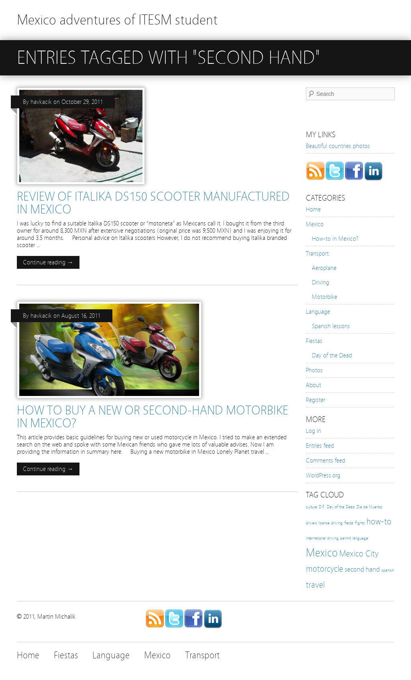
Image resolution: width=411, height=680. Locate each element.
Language (318, 311)
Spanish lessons (331, 326)
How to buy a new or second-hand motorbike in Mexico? (152, 416)
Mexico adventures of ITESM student (117, 20)
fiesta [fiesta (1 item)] (348, 523)
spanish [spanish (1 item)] (387, 570)
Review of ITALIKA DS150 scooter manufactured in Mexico (153, 203)
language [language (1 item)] (360, 538)
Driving (320, 282)
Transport (317, 253)
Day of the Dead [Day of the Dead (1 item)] (341, 507)
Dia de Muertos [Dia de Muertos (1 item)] (369, 507)
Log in (313, 430)
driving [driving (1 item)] (337, 523)
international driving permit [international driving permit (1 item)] (328, 538)
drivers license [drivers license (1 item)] (318, 523)
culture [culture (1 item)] (311, 507)
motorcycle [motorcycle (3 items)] (324, 569)
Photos (314, 370)
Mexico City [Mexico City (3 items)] (358, 553)
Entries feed (320, 445)
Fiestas (314, 341)
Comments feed (325, 460)
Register (315, 400)
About (313, 385)
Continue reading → (48, 262)
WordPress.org (323, 475)
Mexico (315, 224)
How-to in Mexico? (335, 238)
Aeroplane (324, 268)
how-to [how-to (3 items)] (378, 521)
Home (313, 209)
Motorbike (324, 296)
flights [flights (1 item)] (360, 523)
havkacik (41, 102)
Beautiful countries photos (338, 146)
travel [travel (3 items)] (315, 585)
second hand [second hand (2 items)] (362, 569)
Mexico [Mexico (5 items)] (322, 552)
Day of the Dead (332, 355)
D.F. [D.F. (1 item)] (322, 507)
